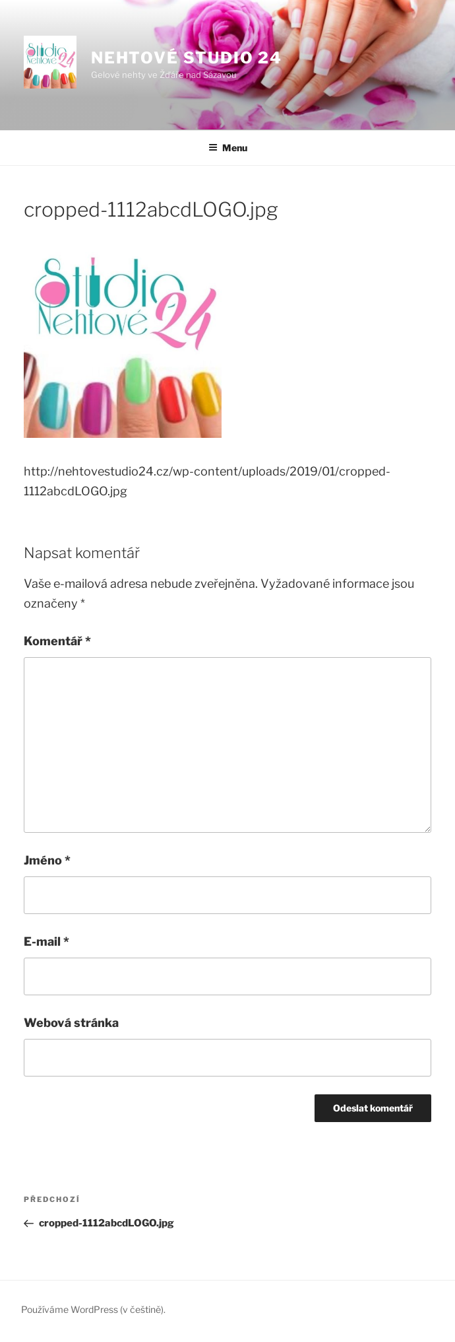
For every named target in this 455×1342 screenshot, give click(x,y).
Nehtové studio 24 (187, 57)
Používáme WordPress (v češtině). (93, 1309)
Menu (227, 147)
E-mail (46, 941)
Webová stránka (71, 1023)
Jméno (47, 860)
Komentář (57, 641)
